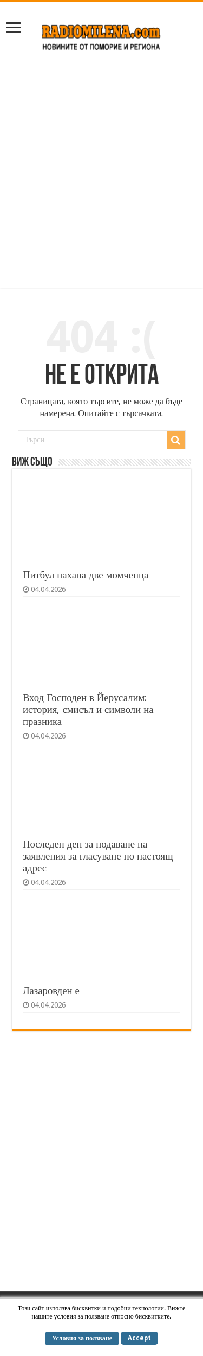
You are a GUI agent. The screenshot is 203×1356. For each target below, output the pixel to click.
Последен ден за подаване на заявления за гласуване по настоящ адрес (98, 856)
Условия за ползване (82, 1338)
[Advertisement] (101, 175)
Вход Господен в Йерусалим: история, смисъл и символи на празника (88, 709)
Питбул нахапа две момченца (85, 575)
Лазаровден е (51, 990)
